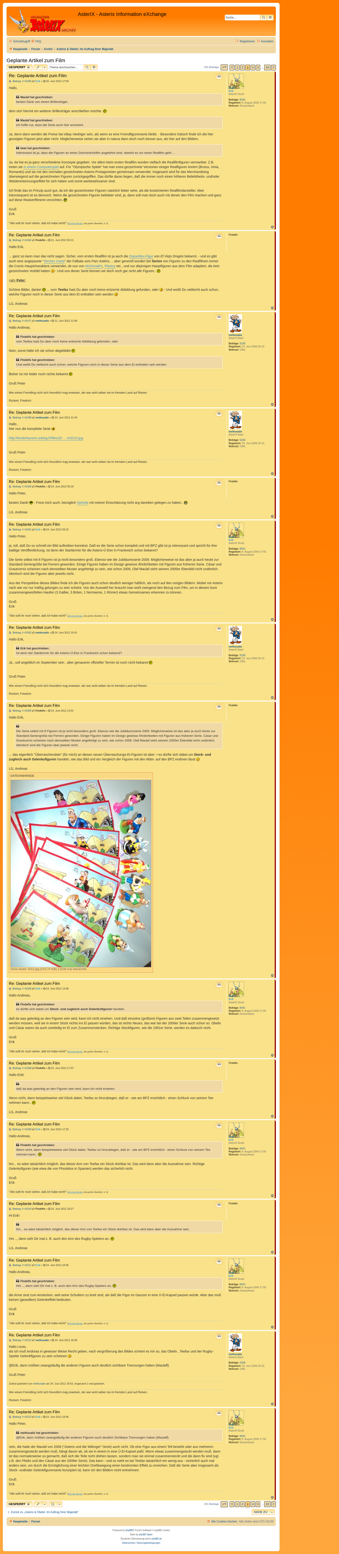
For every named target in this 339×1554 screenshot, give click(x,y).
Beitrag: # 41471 (20, 320)
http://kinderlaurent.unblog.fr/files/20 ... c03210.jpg (46, 438)
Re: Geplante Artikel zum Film (38, 75)
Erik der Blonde (75, 223)
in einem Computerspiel (41, 167)
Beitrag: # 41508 (20, 1068)
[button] (224, 67)
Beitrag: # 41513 (20, 1416)
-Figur (141, 256)
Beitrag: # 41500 (20, 486)
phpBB (129, 1530)
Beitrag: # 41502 (20, 632)
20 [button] (267, 67)
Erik (231, 91)
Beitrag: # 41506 (20, 988)
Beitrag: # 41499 (20, 417)
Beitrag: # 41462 (20, 240)
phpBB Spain (145, 1534)
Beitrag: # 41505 (20, 710)
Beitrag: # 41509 (20, 1129)
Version (54, 261)
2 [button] (242, 67)
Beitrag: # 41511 (20, 1265)
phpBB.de (156, 1538)
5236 (242, 343)
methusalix (235, 335)
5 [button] (258, 67)
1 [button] (237, 67)
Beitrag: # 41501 (20, 529)
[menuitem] (36, 41)
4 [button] (253, 67)
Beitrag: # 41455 (20, 81)
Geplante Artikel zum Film (36, 60)
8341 (242, 99)
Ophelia (82, 502)
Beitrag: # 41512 (20, 1340)
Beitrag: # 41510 (20, 1208)
